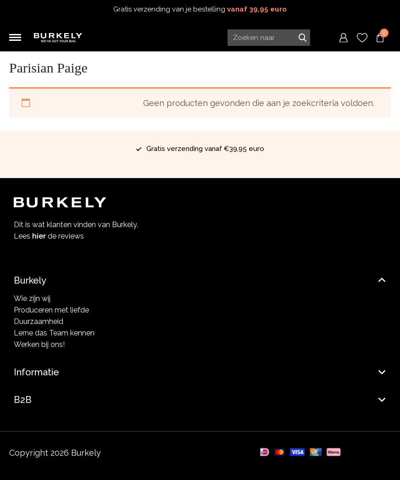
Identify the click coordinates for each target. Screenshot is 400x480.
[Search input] (269, 37)
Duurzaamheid (38, 321)
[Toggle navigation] (15, 37)
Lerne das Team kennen (54, 333)
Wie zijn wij (32, 298)
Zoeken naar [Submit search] (302, 37)
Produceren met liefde (51, 310)
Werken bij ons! (39, 344)
